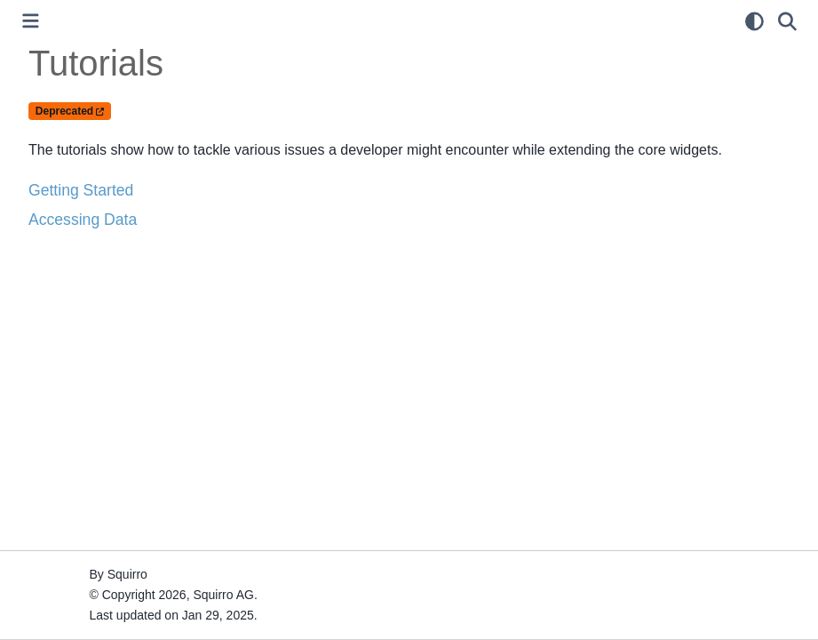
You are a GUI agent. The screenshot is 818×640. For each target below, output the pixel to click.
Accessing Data (82, 219)
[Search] (787, 21)
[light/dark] (754, 21)
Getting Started (80, 190)
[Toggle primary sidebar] (30, 21)
